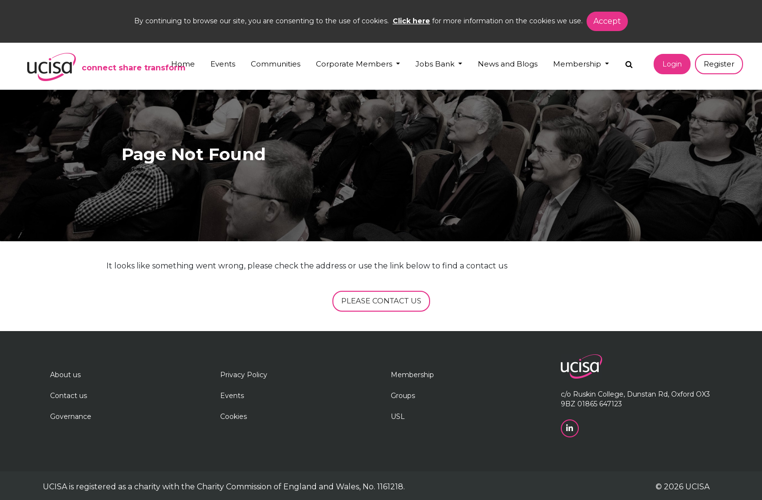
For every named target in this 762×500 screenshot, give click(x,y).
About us (65, 374)
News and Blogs (507, 63)
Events (222, 63)
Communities (275, 63)
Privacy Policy (243, 374)
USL (398, 416)
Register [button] (719, 63)
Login (672, 64)
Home (183, 63)
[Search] (629, 62)
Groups (403, 395)
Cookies (233, 416)
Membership (412, 374)
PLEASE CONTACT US (381, 300)
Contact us (68, 395)
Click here (411, 21)
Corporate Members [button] (355, 63)
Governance (70, 416)
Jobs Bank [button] (436, 63)
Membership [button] (578, 63)
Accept (607, 21)
